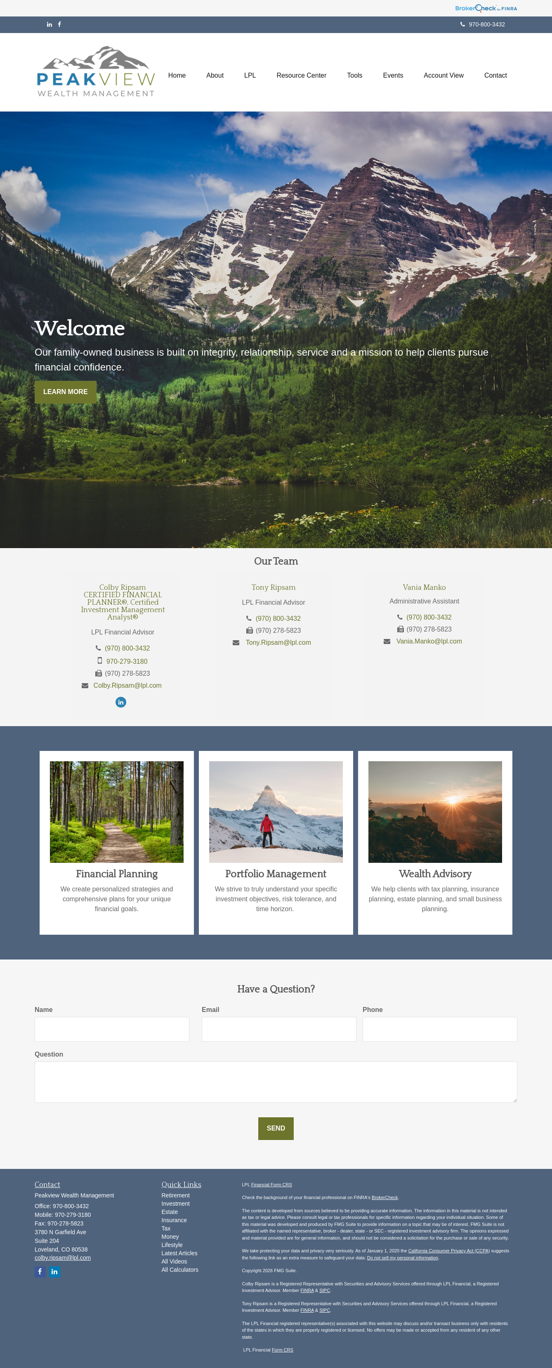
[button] (215, 72)
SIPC (324, 1290)
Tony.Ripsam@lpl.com (278, 642)
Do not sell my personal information (402, 1257)
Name (44, 1009)
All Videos (174, 1261)
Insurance (174, 1220)
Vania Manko (424, 588)
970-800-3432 (482, 24)
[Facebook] (59, 24)
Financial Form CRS (271, 1184)
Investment (176, 1203)
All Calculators (180, 1269)
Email (210, 1009)
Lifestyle (172, 1245)
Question (49, 1054)
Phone (373, 1009)
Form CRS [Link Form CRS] (282, 1349)
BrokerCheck (385, 1197)
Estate (170, 1212)
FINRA (307, 1290)
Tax (166, 1228)
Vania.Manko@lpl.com (429, 641)
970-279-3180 (127, 661)
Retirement (176, 1195)
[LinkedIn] (49, 24)
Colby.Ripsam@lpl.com (128, 685)
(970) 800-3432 (127, 648)
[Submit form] (276, 1128)
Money (170, 1236)
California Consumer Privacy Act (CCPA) (449, 1250)
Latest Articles (180, 1253)
